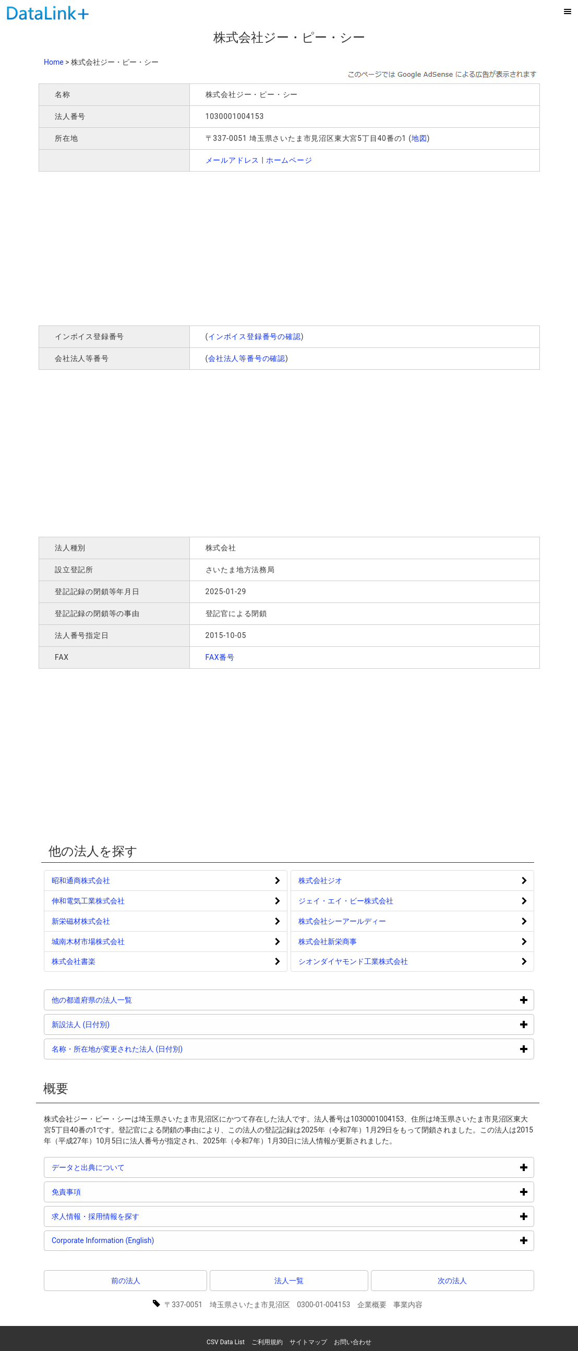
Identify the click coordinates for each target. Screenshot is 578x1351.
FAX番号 (220, 657)
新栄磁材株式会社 (81, 921)
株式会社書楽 (73, 961)
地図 (419, 138)
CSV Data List (226, 1342)
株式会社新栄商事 (327, 941)
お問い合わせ (352, 1342)
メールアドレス (233, 160)
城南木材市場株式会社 (88, 941)
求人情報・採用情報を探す (135, 1216)
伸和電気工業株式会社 (88, 901)
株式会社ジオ (320, 880)
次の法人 (452, 1280)
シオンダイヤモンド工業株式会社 (353, 961)
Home (54, 62)
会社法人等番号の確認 (246, 358)
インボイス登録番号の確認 (254, 336)
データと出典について (127, 1167)
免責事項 (106, 1191)
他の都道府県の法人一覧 (131, 999)
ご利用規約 (267, 1342)
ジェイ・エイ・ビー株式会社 (345, 901)
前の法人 (125, 1280)
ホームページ (289, 160)
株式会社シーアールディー (342, 921)
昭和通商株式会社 (81, 880)
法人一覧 (289, 1280)
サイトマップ (308, 1342)
